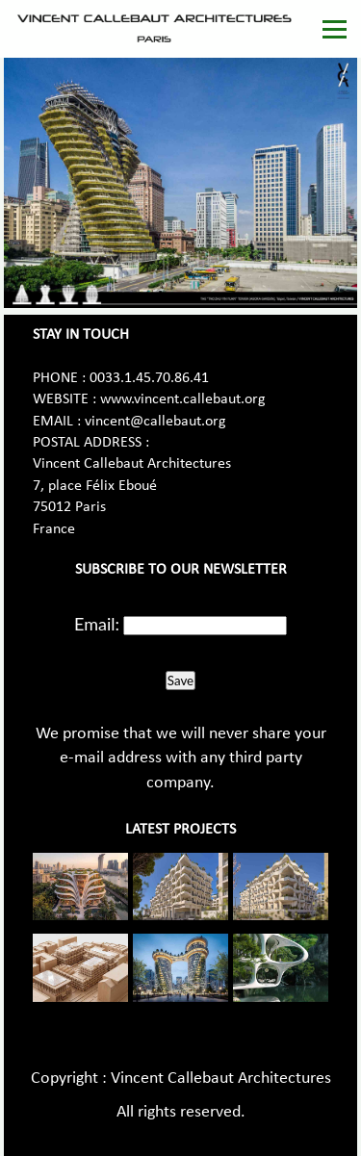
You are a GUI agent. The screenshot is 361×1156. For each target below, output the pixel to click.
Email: (96, 623)
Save (180, 680)
